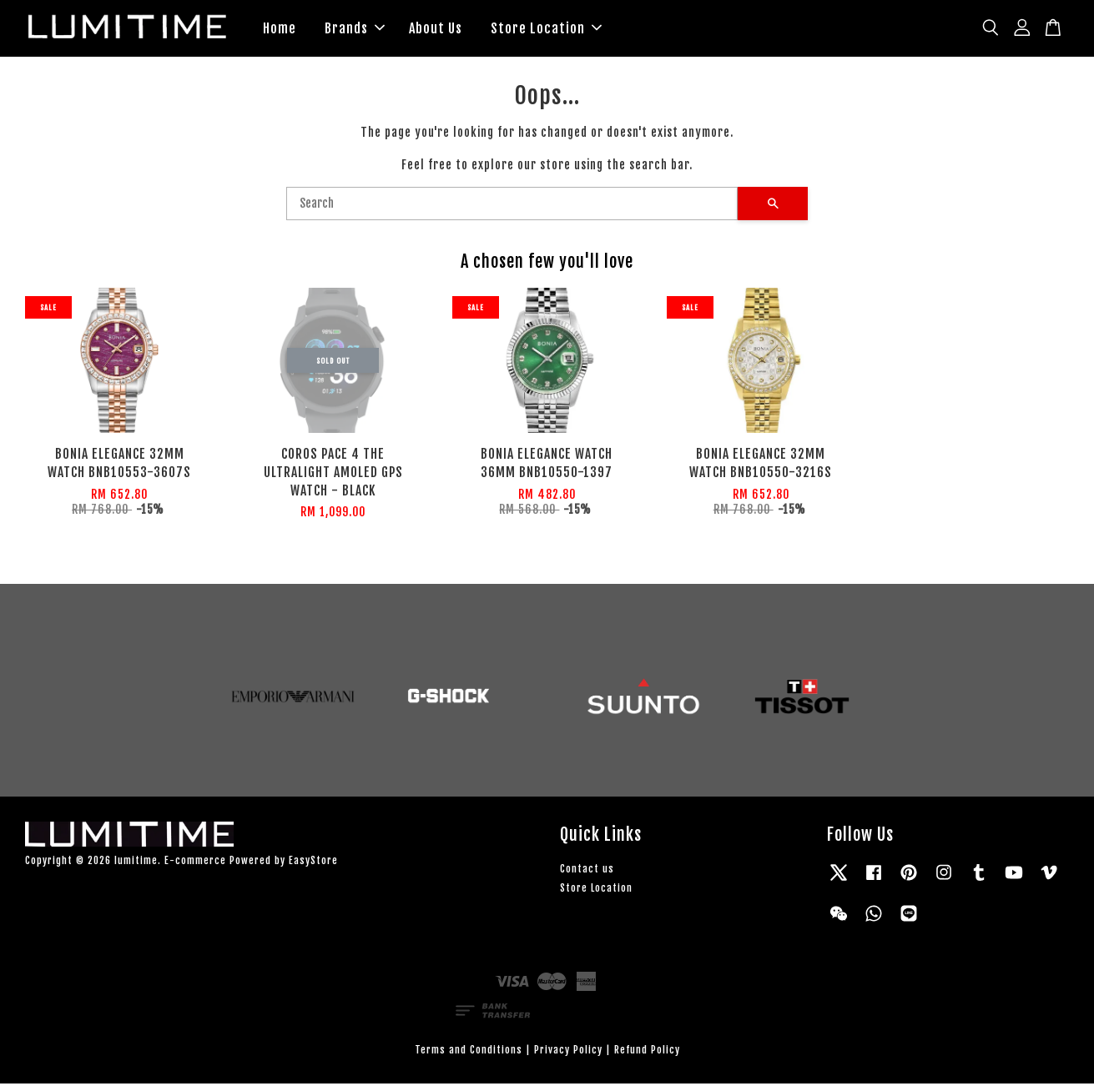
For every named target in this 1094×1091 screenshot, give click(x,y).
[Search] (512, 211)
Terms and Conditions (468, 1057)
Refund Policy (647, 1057)
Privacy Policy (568, 1057)
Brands (355, 31)
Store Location (546, 31)
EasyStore (313, 867)
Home (279, 31)
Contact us (587, 876)
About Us (435, 31)
